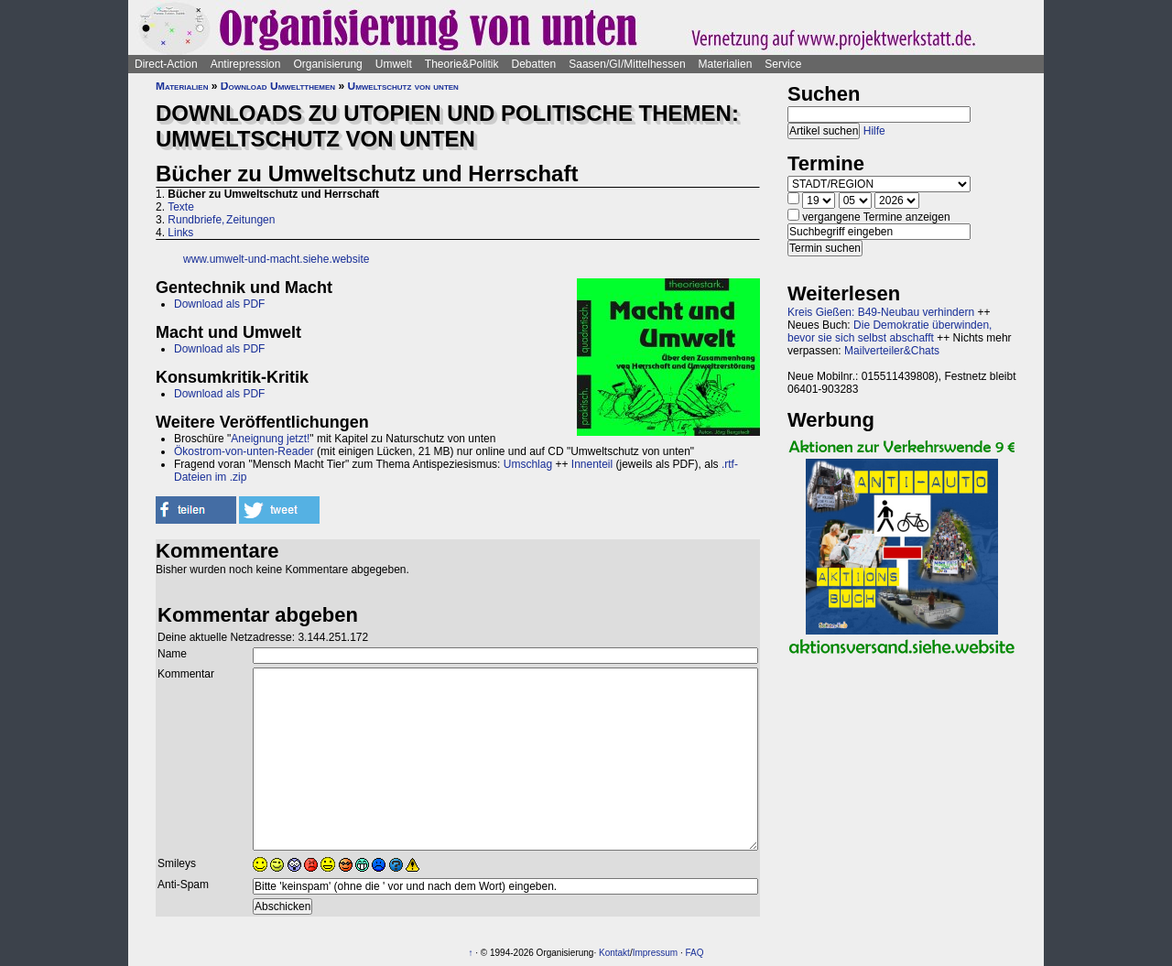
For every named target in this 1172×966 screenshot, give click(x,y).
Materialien (726, 64)
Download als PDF (219, 304)
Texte (181, 207)
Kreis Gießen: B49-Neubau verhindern (880, 312)
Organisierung (327, 64)
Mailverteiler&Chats (891, 350)
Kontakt (614, 953)
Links (180, 232)
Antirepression (246, 64)
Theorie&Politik (462, 64)
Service (783, 64)
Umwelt (393, 64)
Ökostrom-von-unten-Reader (244, 451)
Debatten (534, 64)
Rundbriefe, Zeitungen (221, 219)
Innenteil (592, 464)
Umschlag (528, 464)
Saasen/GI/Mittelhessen (627, 64)
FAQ (694, 953)
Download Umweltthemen (278, 86)
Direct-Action (166, 64)
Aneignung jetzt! (270, 438)
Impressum (655, 953)
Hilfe (874, 131)
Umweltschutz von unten (402, 86)
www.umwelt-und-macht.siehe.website (276, 259)
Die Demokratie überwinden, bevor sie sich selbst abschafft (889, 331)
